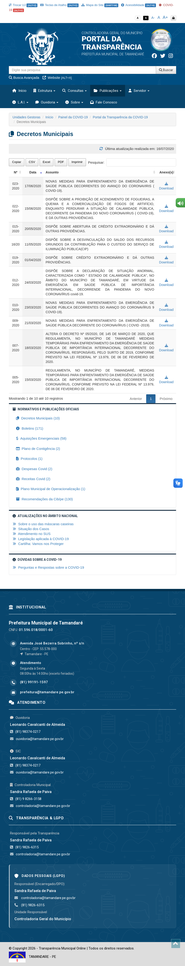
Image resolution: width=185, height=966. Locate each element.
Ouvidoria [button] (46, 102)
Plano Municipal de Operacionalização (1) (50, 489)
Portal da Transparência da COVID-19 (120, 117)
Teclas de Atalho (59, 5)
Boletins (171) (29, 428)
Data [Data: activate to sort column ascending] (32, 172)
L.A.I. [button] (20, 102)
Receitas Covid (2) (33, 479)
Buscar (166, 70)
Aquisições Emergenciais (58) (41, 438)
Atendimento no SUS (31, 534)
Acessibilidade (138, 5)
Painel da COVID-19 (73, 117)
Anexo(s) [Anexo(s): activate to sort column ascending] (166, 172)
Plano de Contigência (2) (38, 449)
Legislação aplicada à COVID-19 (41, 539)
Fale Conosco (103, 102)
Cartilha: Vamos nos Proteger (38, 544)
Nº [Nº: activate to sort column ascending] (15, 172)
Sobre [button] (74, 102)
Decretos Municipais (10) (38, 418)
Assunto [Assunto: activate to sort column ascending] (52, 172)
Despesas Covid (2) (34, 469)
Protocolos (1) (29, 459)
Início (19, 91)
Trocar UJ (23, 5)
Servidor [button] (139, 91)
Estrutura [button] (44, 91)
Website (57, 78)
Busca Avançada (24, 78)
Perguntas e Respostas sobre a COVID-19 (48, 567)
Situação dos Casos (31, 529)
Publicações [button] (108, 91)
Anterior (136, 399)
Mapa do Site (99, 5)
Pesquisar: (132, 162)
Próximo (166, 399)
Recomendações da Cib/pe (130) (44, 499)
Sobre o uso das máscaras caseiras (43, 524)
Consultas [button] (74, 91)
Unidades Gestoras (26, 117)
